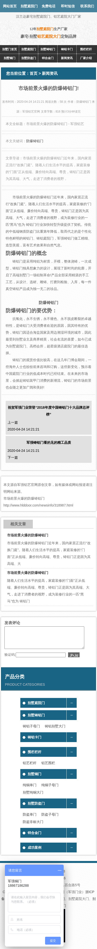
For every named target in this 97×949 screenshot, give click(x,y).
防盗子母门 (50, 819)
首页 (33, 73)
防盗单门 (29, 819)
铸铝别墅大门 (55, 731)
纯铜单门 (29, 789)
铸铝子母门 (31, 731)
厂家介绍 (86, 58)
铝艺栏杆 (29, 767)
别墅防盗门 (28, 58)
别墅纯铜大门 (33, 797)
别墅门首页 (9, 49)
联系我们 (87, 6)
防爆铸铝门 (34, 141)
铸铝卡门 (67, 49)
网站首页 (10, 6)
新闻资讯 (67, 58)
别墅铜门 (9, 58)
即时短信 (68, 6)
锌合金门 (48, 58)
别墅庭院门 (28, 49)
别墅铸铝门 (47, 49)
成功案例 (34, 852)
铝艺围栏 (48, 767)
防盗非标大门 (33, 826)
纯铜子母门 (50, 789)
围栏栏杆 (86, 49)
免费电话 (48, 6)
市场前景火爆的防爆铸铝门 (27, 535)
